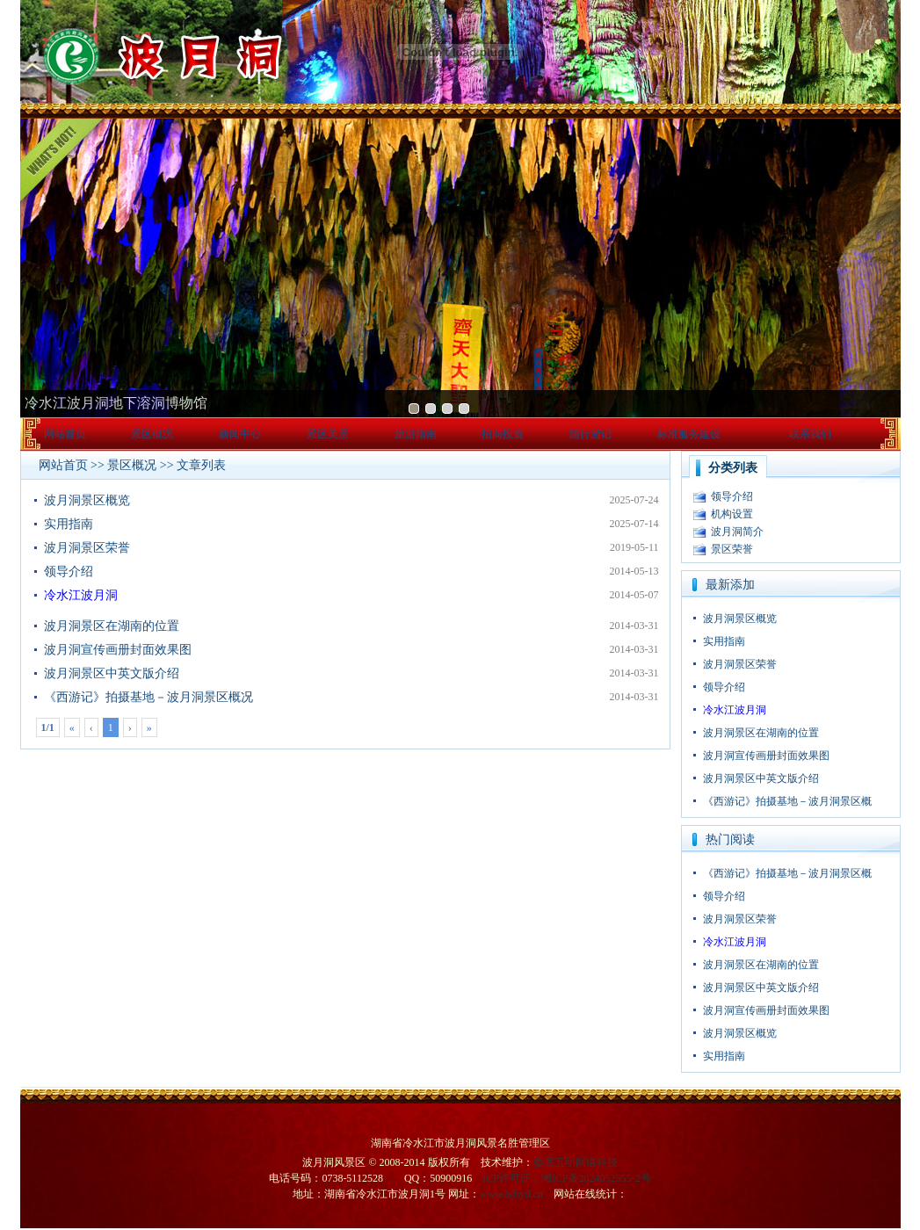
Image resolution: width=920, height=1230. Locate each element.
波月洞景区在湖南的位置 (111, 626)
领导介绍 (68, 571)
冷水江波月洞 (81, 595)
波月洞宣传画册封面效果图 (118, 649)
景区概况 (152, 434)
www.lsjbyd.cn (511, 1194)
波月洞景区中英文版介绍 (111, 673)
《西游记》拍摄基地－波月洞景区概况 (148, 697)
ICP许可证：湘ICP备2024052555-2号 (566, 1178)
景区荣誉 (732, 549)
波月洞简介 (737, 531)
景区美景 (328, 434)
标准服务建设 (689, 434)
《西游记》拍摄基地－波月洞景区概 (787, 801)
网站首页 (65, 434)
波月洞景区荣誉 (87, 547)
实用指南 (68, 524)
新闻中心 (240, 434)
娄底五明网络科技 (575, 1162)
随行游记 (590, 434)
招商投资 (503, 434)
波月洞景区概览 (87, 500)
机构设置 (732, 514)
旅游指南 (416, 434)
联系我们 (810, 434)
